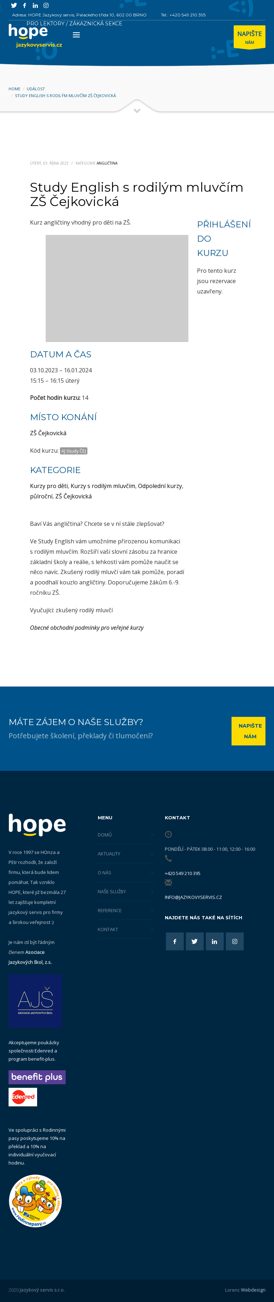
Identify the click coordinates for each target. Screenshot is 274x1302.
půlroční (41, 496)
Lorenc (245, 1290)
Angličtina (107, 163)
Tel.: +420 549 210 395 (183, 14)
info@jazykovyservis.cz (193, 897)
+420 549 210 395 (183, 873)
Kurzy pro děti (49, 486)
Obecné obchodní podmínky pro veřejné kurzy (86, 628)
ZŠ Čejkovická (48, 433)
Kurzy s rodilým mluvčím (103, 486)
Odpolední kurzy (160, 486)
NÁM (249, 38)
